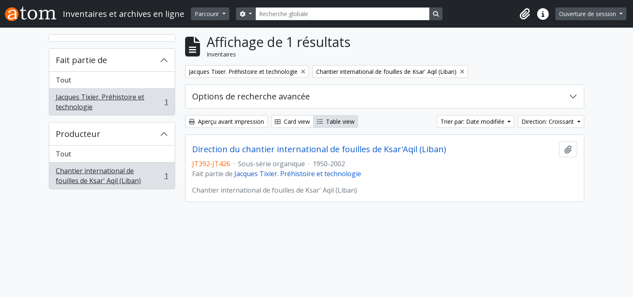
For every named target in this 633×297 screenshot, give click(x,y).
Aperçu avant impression (226, 121)
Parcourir (208, 14)
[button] (525, 14)
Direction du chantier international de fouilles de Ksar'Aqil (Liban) (319, 149)
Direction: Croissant (548, 121)
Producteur (78, 133)
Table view (336, 121)
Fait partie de (81, 60)
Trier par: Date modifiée (473, 121)
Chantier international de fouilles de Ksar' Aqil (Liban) (111, 175)
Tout (63, 80)
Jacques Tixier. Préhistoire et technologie (111, 101)
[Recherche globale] (342, 13)
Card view (292, 121)
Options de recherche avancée (251, 96)
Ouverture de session (588, 14)
